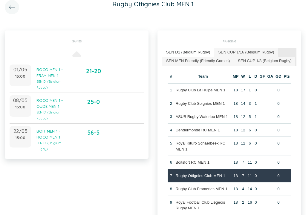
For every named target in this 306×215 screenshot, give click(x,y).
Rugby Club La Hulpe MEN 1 (201, 90)
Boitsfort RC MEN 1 (192, 162)
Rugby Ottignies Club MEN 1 (200, 175)
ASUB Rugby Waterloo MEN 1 (202, 116)
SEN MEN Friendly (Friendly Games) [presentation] (198, 61)
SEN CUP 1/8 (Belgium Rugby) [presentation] (265, 61)
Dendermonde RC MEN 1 (198, 130)
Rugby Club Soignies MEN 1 (200, 103)
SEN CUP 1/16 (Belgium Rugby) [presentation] (246, 52)
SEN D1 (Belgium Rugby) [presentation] (188, 52)
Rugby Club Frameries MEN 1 (201, 189)
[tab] (188, 52)
